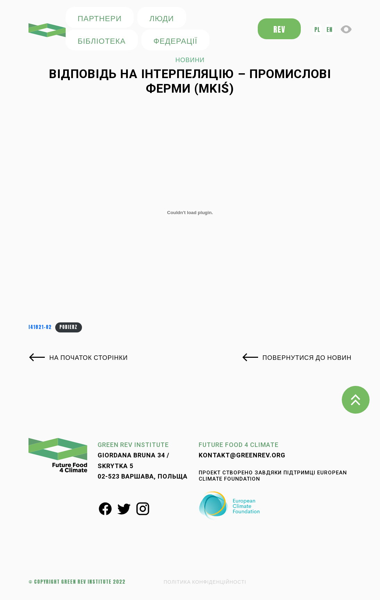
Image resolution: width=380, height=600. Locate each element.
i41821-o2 (40, 327)
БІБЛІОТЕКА (102, 40)
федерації (175, 40)
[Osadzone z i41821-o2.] (190, 212)
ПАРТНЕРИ (100, 18)
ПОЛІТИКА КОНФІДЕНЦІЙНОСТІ (205, 581)
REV (279, 29)
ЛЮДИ (161, 18)
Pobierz (68, 327)
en (329, 29)
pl (317, 29)
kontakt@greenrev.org (242, 455)
